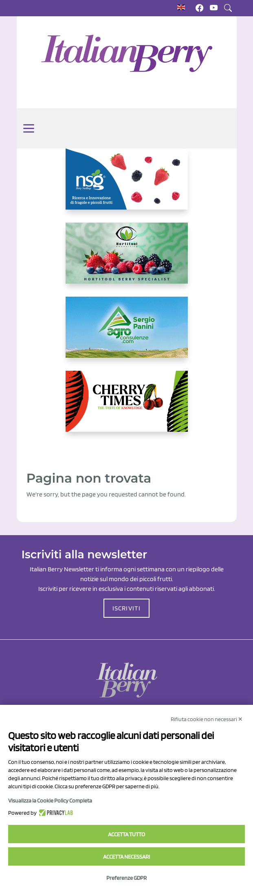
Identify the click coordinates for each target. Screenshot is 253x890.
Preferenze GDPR (126, 878)
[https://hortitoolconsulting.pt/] (127, 260)
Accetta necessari (126, 856)
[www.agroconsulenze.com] (127, 334)
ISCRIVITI (126, 608)
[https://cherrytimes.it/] (127, 408)
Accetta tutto (126, 834)
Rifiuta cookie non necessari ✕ (207, 719)
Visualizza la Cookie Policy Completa (50, 800)
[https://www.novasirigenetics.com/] (127, 186)
